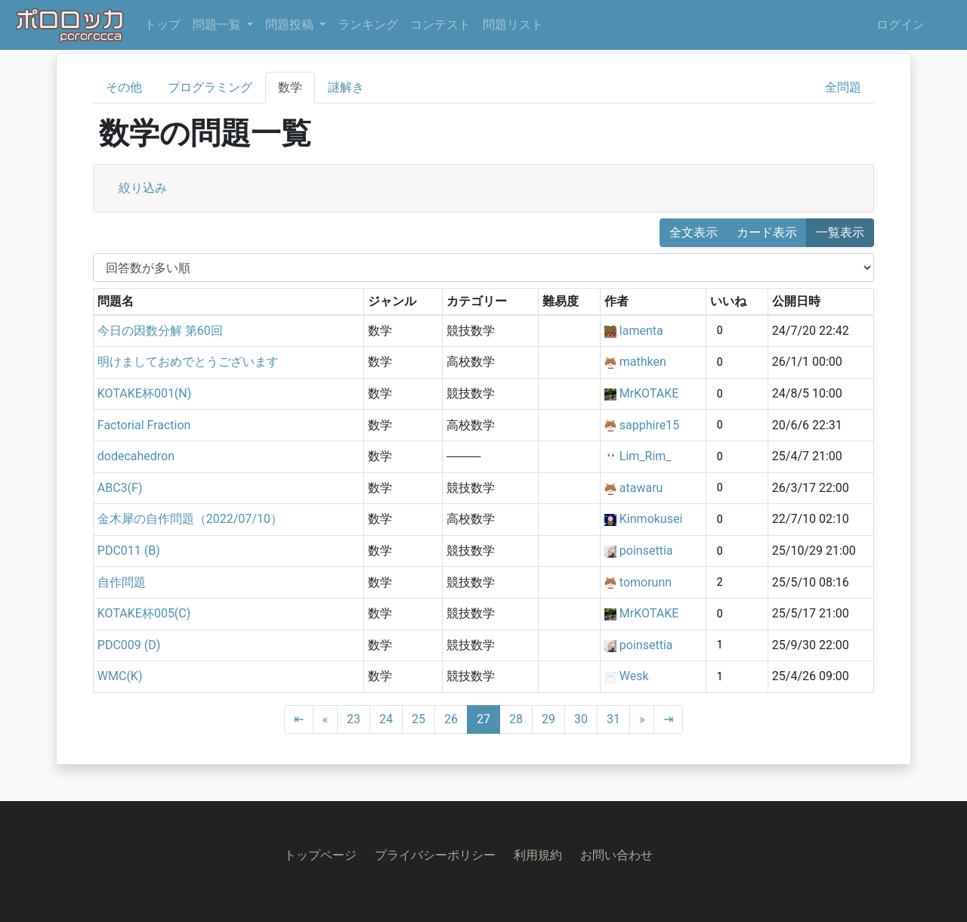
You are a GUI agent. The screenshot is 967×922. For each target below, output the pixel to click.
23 (353, 719)
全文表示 (693, 232)
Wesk (634, 676)
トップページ (320, 855)
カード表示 (767, 232)
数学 (290, 87)
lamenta (641, 330)
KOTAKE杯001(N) (144, 393)
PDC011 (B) (128, 550)
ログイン (900, 24)
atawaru (641, 488)
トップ (162, 24)
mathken (642, 361)
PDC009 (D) (129, 645)
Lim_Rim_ (645, 456)
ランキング (368, 24)
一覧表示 (840, 232)
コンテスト (440, 24)
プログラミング (210, 87)
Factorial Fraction (144, 425)
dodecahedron (136, 456)
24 (386, 719)
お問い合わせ (616, 855)
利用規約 (538, 855)
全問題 (843, 87)
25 (418, 719)
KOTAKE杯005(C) (144, 613)
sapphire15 (649, 425)
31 (613, 719)
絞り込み (143, 188)
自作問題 (121, 582)
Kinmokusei (650, 519)
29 (548, 719)
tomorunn (645, 582)
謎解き (346, 87)
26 (451, 719)
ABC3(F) (120, 488)
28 (516, 719)
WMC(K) (120, 676)
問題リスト (513, 24)
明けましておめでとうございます (188, 361)
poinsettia (646, 550)
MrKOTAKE (648, 393)
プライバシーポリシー (435, 855)
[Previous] (325, 719)
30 (581, 719)
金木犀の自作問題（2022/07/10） (190, 519)
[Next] (642, 719)
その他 (124, 87)
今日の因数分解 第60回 (160, 330)
